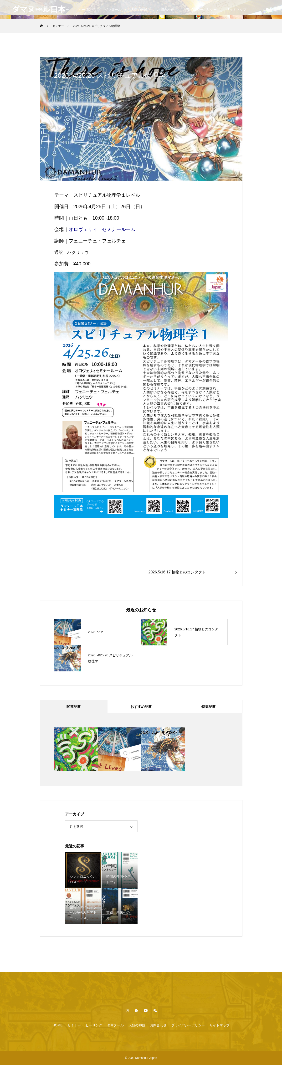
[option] (76, 750)
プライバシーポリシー (200, 9)
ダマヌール (113, 9)
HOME (58, 1026)
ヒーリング (86, 9)
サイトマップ (236, 9)
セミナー (74, 1026)
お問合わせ (165, 9)
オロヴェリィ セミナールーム (102, 229)
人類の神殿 (139, 9)
